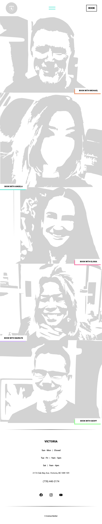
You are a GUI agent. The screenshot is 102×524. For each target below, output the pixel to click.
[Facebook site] (41, 495)
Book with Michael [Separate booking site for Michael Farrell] (88, 90)
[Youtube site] (60, 495)
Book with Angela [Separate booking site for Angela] (13, 186)
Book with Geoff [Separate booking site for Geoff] (88, 421)
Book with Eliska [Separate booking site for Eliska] (88, 261)
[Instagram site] (51, 495)
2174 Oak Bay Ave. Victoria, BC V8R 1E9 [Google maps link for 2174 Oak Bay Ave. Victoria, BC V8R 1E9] (51, 473)
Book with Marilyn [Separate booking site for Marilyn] (13, 338)
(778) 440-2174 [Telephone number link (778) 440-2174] (51, 481)
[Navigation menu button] (52, 8)
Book (91, 8)
